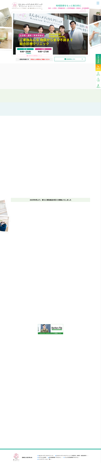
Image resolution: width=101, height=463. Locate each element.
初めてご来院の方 (98, 87)
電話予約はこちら (98, 68)
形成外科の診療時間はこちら (34, 55)
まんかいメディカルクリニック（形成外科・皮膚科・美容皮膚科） (72, 455)
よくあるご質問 (98, 80)
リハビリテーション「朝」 (45, 459)
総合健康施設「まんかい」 (56, 457)
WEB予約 (98, 60)
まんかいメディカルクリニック (46, 455)
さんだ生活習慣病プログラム (72, 457)
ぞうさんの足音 (43, 457)
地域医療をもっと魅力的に (68, 5)
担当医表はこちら (70, 59)
